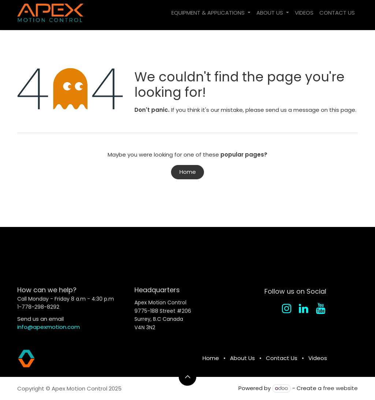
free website (340, 388)
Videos (317, 358)
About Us (242, 358)
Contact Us (281, 358)
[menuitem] (210, 13)
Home (187, 172)
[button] (187, 377)
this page (342, 110)
